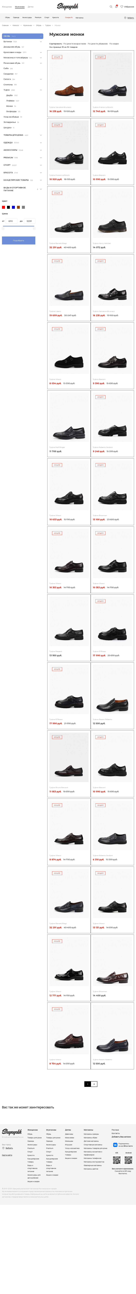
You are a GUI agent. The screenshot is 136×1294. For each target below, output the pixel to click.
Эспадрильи (10, 122)
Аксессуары (10, 150)
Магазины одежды (91, 1134)
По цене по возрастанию (74, 44)
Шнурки (7, 127)
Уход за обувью (11, 116)
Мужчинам (20, 7)
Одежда (8, 142)
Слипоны (8, 84)
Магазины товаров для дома (96, 1148)
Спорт (7, 165)
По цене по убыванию (98, 44)
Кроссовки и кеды (12, 52)
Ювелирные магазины (93, 1164)
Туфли (48, 25)
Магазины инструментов (94, 1161)
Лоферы (10, 100)
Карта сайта (7, 1155)
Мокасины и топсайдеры (16, 57)
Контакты (116, 1133)
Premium (8, 157)
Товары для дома (13, 135)
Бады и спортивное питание (15, 189)
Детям (30, 7)
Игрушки (68, 1144)
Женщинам (7, 7)
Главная (5, 25)
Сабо (6, 68)
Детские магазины (92, 1141)
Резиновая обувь (12, 63)
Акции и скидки (34, 1180)
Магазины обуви (91, 1137)
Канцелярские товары (16, 180)
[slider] (3, 228)
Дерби (9, 95)
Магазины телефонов (93, 1158)
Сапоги (7, 79)
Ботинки (8, 41)
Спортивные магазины (93, 1144)
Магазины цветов (91, 1168)
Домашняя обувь (12, 46)
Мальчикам (70, 1137)
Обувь (38, 25)
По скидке (114, 44)
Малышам (69, 1141)
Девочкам (69, 1134)
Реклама (115, 1130)
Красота (8, 172)
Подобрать (18, 240)
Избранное (129, 6)
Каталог (16, 25)
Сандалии (8, 73)
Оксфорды (11, 111)
